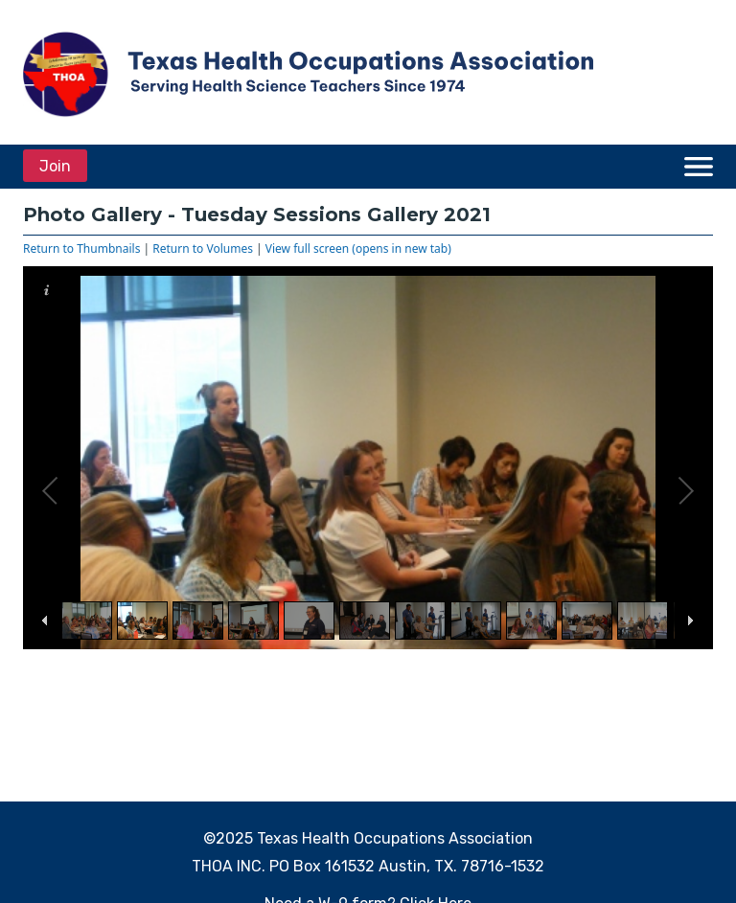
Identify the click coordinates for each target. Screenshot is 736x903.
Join (55, 166)
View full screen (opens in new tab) (358, 248)
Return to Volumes (202, 248)
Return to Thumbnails (81, 248)
